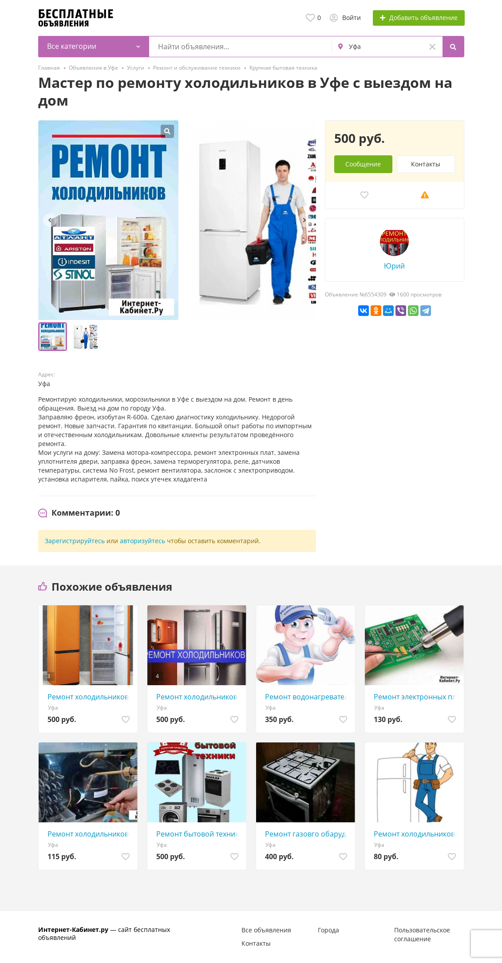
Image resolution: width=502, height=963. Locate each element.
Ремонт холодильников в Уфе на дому (90, 697)
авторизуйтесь (142, 541)
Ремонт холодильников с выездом (416, 834)
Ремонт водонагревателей (308, 697)
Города (328, 930)
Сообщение (363, 164)
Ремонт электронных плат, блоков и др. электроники (416, 697)
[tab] (79, 513)
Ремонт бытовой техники (199, 834)
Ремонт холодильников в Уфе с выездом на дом (199, 697)
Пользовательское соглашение (422, 934)
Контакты (425, 164)
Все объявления (266, 930)
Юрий (394, 266)
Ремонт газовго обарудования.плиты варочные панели (308, 834)
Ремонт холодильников (88, 834)
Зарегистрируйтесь (75, 541)
